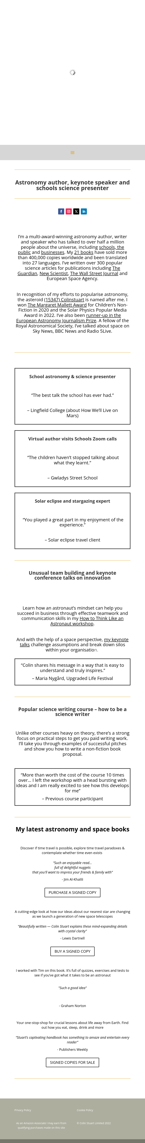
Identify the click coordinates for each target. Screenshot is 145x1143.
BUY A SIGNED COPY (72, 951)
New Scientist (53, 273)
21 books (83, 252)
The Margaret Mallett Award (57, 305)
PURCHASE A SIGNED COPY (72, 892)
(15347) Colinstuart (64, 299)
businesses (52, 252)
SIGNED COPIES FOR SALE (72, 1062)
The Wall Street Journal (94, 273)
